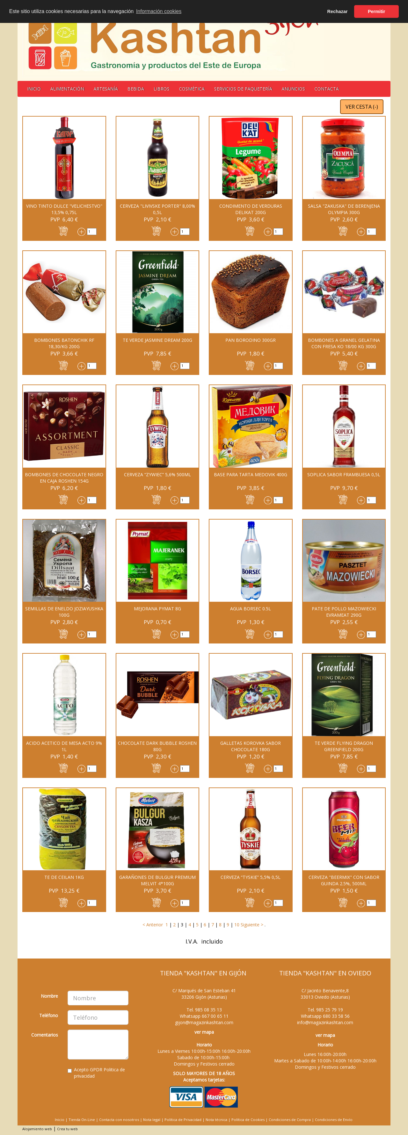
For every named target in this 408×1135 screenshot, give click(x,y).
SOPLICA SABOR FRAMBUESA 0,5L (343, 474)
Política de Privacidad (182, 1119)
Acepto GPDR (96, 1073)
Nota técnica (216, 1119)
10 (236, 925)
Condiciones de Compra (290, 1119)
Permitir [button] (376, 11)
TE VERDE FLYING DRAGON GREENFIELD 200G (344, 746)
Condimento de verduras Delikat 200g (250, 209)
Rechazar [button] (337, 11)
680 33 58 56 (336, 1016)
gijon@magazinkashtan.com (204, 1022)
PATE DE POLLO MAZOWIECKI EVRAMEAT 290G (344, 612)
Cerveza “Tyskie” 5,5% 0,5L (250, 877)
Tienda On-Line (82, 1119)
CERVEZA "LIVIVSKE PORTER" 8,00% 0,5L (157, 209)
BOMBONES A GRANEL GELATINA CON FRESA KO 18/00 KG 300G (344, 343)
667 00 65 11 (215, 1016)
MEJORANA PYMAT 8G (157, 609)
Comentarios (44, 1035)
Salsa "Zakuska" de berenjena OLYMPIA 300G (344, 209)
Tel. (204, 1010)
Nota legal (151, 1119)
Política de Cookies (248, 1119)
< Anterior (152, 925)
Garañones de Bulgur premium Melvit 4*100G (157, 880)
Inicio (34, 89)
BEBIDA (135, 89)
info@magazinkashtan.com (325, 1022)
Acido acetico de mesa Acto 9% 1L (64, 746)
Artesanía (106, 89)
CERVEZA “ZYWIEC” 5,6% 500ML (157, 474)
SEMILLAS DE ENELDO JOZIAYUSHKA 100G (64, 612)
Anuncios (293, 89)
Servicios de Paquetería (243, 89)
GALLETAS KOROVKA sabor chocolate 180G (250, 746)
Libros (162, 89)
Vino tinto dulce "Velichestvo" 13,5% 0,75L (64, 209)
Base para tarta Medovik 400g (250, 474)
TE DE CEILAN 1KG (64, 877)
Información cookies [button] (158, 11)
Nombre (49, 996)
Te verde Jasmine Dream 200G (157, 340)
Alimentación (67, 89)
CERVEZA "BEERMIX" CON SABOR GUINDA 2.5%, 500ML (344, 880)
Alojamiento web (37, 1128)
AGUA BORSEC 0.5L (250, 609)
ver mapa (204, 1032)
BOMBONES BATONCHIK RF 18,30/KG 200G (64, 343)
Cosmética (192, 89)
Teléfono (48, 1015)
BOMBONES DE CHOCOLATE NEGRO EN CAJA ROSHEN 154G (64, 477)
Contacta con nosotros (119, 1119)
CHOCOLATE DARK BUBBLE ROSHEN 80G (157, 746)
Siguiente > (251, 925)
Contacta (327, 89)
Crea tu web (67, 1128)
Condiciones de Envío (334, 1119)
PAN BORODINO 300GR (250, 340)
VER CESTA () (362, 106)
